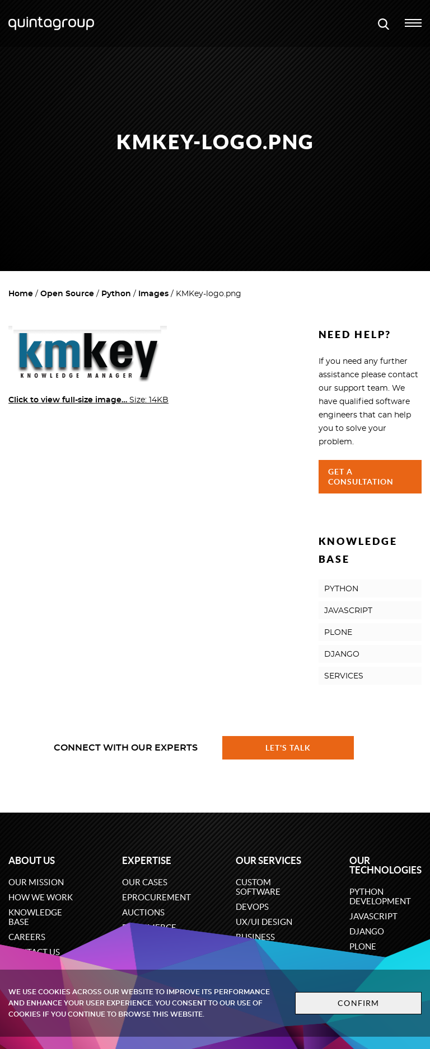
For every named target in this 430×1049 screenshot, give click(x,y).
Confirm (358, 1003)
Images (153, 294)
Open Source (67, 294)
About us (31, 860)
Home (20, 294)
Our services (268, 860)
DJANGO (341, 654)
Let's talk (288, 747)
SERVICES (343, 676)
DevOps (252, 907)
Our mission (36, 882)
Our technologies (385, 865)
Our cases (144, 882)
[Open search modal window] (383, 23)
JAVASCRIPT (348, 611)
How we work (40, 897)
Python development (380, 896)
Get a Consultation (361, 476)
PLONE (338, 633)
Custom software (258, 886)
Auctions (143, 912)
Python (116, 294)
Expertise (146, 860)
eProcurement (156, 897)
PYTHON (341, 589)
